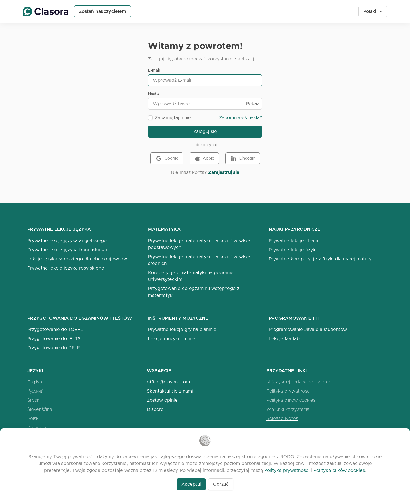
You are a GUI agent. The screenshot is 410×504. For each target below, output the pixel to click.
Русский (35, 391)
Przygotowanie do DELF (53, 347)
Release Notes (282, 418)
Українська (38, 427)
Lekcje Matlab (284, 338)
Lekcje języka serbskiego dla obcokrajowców (77, 258)
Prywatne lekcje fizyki (293, 249)
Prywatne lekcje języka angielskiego (67, 240)
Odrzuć (221, 484)
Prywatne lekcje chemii (294, 240)
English (34, 381)
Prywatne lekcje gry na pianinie (182, 329)
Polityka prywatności (288, 391)
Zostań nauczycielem (102, 11)
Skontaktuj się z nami (170, 391)
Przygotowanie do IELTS (54, 338)
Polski (373, 11)
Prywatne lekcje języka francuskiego (67, 249)
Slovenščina (39, 409)
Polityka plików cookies (290, 400)
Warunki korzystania (287, 409)
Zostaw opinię (162, 400)
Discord (155, 409)
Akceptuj (191, 484)
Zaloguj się (205, 131)
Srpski (33, 400)
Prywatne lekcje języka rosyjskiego (65, 268)
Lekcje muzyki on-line (171, 338)
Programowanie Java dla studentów (308, 329)
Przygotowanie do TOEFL (55, 329)
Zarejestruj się (223, 172)
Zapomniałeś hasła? (240, 117)
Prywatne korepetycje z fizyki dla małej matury (320, 258)
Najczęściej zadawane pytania (298, 381)
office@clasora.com (168, 381)
